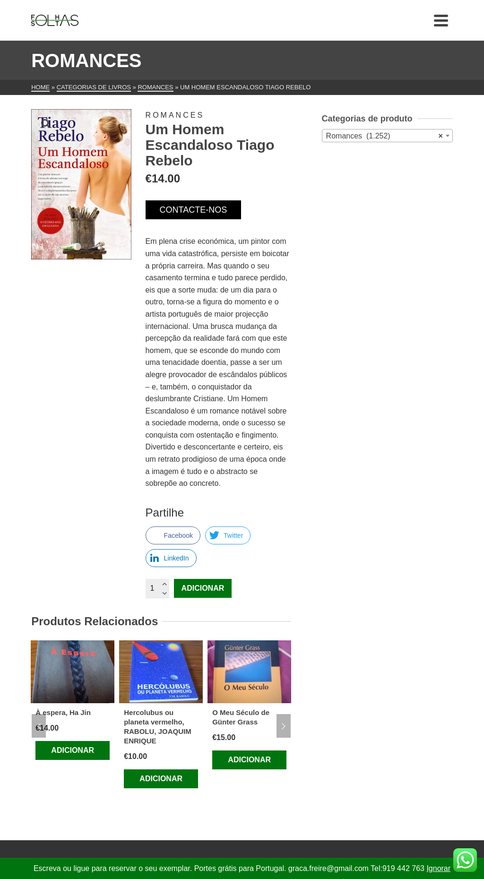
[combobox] (387, 135)
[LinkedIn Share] (171, 558)
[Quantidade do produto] (157, 588)
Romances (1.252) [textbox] (384, 136)
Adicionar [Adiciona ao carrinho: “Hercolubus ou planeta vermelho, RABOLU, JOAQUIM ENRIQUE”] (160, 779)
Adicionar (203, 588)
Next (284, 726)
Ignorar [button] (438, 868)
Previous (39, 726)
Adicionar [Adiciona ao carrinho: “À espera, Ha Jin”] (72, 750)
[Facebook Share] (173, 535)
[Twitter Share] (228, 535)
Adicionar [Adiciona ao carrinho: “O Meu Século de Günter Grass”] (249, 760)
